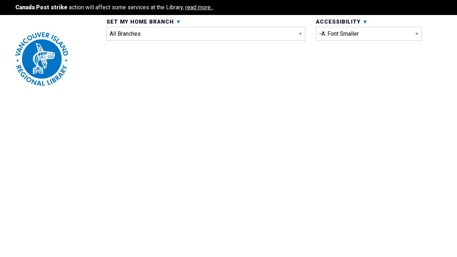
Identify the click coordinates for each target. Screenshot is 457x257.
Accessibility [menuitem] (369, 49)
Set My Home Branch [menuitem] (205, 49)
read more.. (199, 7)
